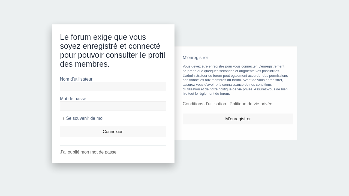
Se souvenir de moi (81, 118)
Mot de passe (73, 98)
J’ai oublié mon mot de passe (88, 152)
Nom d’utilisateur (76, 79)
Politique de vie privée (251, 104)
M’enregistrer (238, 119)
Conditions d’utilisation (204, 104)
